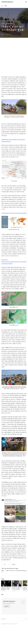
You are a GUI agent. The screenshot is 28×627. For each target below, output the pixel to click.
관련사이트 (3, 619)
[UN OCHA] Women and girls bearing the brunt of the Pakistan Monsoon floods (13, 261)
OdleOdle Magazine (7, 2)
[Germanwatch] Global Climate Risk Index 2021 (13, 213)
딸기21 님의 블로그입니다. (9, 603)
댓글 (2, 594)
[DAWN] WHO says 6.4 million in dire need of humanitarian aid (13, 140)
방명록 (5, 5)
